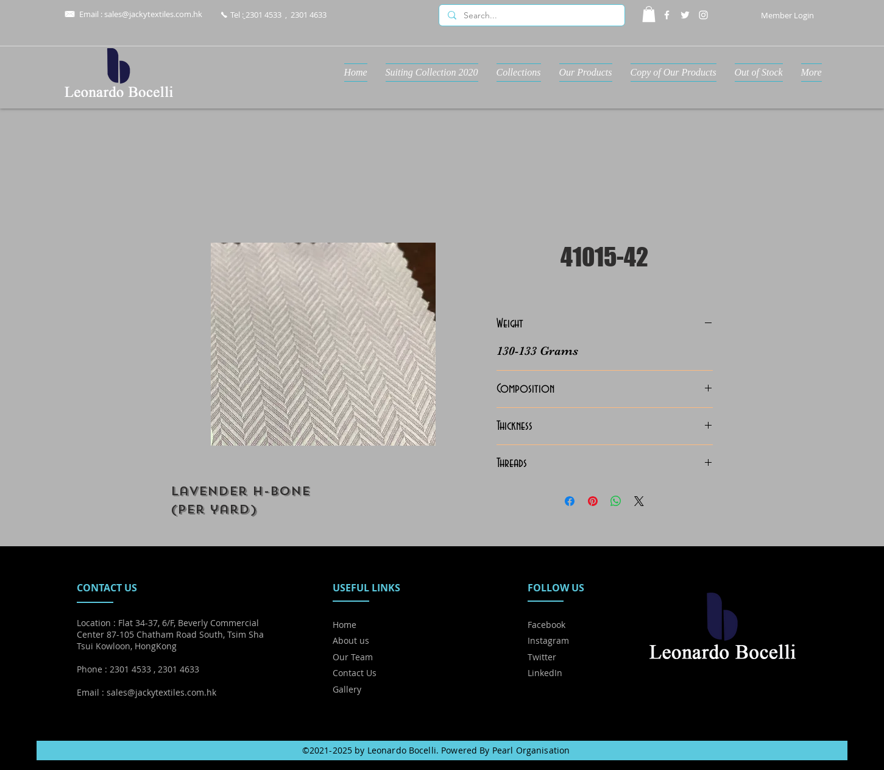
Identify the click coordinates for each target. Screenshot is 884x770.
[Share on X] (639, 501)
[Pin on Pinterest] (592, 501)
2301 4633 (309, 14)
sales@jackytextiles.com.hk (153, 14)
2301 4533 (263, 14)
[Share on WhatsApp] (616, 501)
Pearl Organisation (531, 750)
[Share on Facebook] (569, 501)
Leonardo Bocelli (401, 750)
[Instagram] (703, 15)
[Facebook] (667, 15)
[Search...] (531, 16)
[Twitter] (685, 15)
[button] (649, 14)
